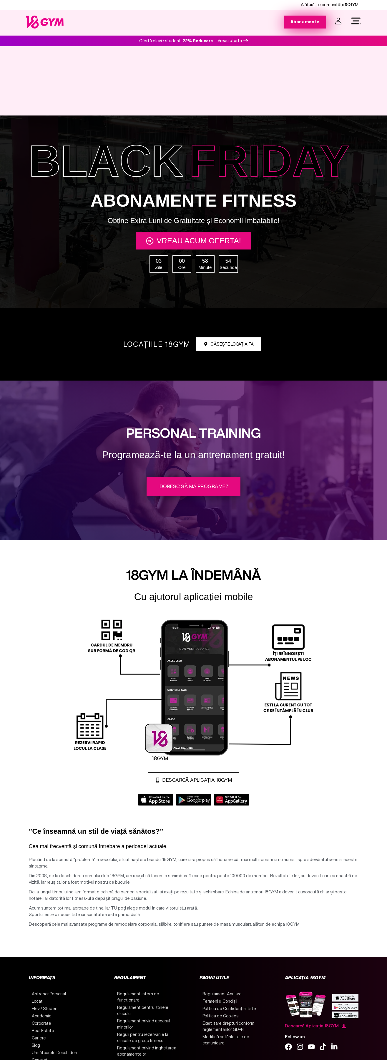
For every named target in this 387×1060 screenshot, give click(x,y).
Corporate (41, 1027)
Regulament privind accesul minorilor (143, 1028)
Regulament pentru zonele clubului (142, 1014)
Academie (42, 1020)
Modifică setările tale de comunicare (225, 1044)
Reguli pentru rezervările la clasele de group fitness (142, 1041)
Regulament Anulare (222, 998)
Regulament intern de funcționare (138, 1001)
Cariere (39, 1042)
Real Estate (43, 1035)
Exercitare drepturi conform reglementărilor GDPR (228, 1030)
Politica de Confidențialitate (229, 1013)
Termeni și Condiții (219, 1005)
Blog (36, 1049)
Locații (38, 1005)
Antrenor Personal (49, 998)
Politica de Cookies (220, 1020)
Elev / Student (45, 1013)
